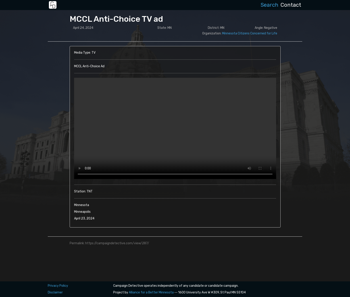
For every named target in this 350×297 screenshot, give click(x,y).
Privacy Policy (58, 286)
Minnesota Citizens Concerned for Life (249, 33)
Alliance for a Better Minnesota (151, 292)
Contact (291, 5)
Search (269, 5)
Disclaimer (55, 292)
